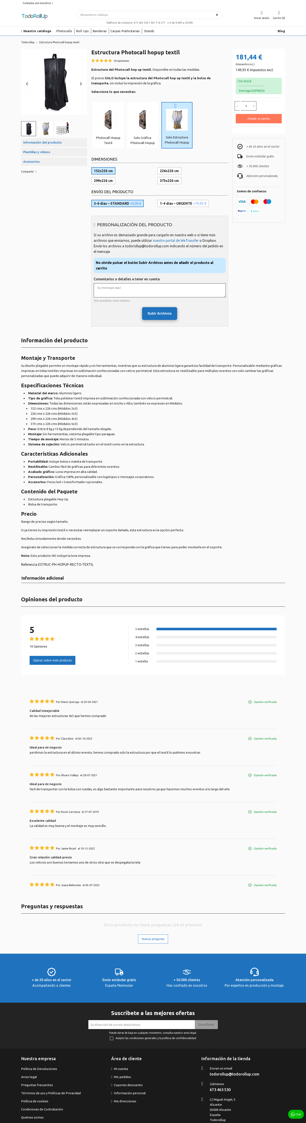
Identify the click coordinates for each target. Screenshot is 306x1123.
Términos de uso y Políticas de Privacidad (51, 1093)
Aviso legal (29, 1077)
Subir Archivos (160, 313)
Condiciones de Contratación (42, 1109)
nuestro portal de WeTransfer (176, 240)
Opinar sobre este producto (52, 660)
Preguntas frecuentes (37, 1085)
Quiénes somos (32, 1117)
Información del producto (42, 142)
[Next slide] (81, 84)
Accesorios (31, 161)
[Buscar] (149, 15)
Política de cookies (34, 1101)
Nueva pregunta (153, 939)
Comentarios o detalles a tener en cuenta (127, 279)
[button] (28, 128)
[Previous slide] (27, 84)
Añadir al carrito (258, 118)
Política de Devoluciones (39, 1069)
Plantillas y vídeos (36, 152)
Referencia (29, 564)
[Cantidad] (246, 106)
